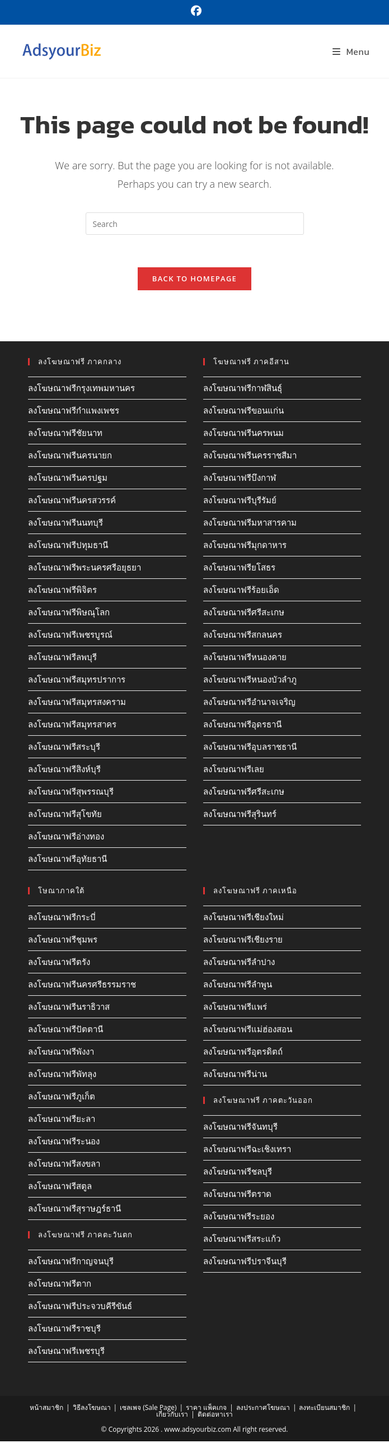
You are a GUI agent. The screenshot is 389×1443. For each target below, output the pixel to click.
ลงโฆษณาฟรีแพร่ (235, 1008)
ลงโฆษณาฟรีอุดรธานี (242, 725)
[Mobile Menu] (351, 51)
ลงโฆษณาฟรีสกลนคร (242, 636)
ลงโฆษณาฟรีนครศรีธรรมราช (82, 985)
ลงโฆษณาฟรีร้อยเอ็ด (241, 591)
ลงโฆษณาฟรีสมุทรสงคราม (77, 703)
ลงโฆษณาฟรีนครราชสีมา (250, 456)
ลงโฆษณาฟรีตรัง (59, 963)
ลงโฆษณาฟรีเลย (233, 770)
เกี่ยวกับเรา (172, 1416)
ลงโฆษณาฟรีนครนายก (70, 456)
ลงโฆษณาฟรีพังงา (61, 1053)
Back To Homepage (194, 280)
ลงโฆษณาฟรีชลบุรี (237, 1172)
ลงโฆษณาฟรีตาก (59, 1285)
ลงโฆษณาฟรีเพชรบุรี (66, 1352)
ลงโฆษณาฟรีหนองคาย (245, 658)
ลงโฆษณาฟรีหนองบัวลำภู (250, 680)
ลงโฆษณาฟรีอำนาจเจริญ (249, 703)
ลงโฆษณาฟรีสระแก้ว (241, 1240)
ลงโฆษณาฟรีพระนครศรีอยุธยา (84, 568)
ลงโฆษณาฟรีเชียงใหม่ (243, 918)
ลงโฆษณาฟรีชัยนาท (65, 434)
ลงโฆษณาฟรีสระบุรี (64, 748)
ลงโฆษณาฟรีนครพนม (243, 434)
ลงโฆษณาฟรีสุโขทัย (65, 815)
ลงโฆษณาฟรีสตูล (60, 1187)
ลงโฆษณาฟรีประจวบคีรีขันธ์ (80, 1307)
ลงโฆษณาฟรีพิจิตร (62, 591)
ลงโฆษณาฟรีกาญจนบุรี (71, 1262)
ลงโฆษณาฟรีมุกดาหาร (245, 546)
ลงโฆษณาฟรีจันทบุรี (240, 1128)
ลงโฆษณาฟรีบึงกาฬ (239, 479)
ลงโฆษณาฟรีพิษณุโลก (69, 613)
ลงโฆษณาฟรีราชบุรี (64, 1329)
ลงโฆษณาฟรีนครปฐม (67, 479)
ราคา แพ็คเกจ (206, 1409)
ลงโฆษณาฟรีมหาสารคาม (250, 524)
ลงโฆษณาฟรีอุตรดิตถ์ (243, 1053)
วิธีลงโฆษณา (92, 1409)
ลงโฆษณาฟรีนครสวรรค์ (72, 501)
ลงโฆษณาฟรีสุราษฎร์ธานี (74, 1209)
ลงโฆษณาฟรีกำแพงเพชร (73, 411)
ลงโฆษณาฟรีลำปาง (239, 963)
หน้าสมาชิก (46, 1409)
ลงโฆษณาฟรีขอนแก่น (243, 411)
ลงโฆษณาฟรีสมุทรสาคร (72, 725)
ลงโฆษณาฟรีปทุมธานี (68, 546)
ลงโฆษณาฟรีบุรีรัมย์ (239, 501)
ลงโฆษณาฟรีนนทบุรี (65, 524)
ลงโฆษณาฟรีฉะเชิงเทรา (247, 1150)
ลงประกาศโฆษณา (263, 1409)
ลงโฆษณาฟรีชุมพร (62, 940)
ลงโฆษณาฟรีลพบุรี (62, 658)
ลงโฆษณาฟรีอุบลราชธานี (250, 748)
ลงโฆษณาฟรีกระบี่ (62, 918)
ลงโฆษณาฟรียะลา (61, 1120)
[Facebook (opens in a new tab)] (194, 11)
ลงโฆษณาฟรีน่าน (235, 1075)
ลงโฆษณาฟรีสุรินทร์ (239, 815)
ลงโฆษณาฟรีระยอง (238, 1217)
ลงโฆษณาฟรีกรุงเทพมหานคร (81, 389)
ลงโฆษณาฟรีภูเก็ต (61, 1097)
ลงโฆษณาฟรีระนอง (64, 1142)
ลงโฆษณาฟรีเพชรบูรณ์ (70, 636)
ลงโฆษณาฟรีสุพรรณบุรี (71, 793)
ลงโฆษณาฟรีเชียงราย (243, 940)
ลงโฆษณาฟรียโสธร (239, 568)
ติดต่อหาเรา (215, 1416)
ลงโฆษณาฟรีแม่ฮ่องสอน (247, 1030)
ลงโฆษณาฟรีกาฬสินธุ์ (242, 389)
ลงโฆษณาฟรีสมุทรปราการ (76, 680)
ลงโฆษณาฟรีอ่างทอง (66, 837)
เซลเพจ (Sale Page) (148, 1409)
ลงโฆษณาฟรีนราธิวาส (69, 1008)
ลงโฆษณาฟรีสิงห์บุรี (64, 770)
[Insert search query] (195, 223)
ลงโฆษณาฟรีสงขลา (64, 1165)
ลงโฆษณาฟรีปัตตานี (65, 1030)
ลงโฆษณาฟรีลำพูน (237, 985)
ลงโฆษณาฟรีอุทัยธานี (67, 860)
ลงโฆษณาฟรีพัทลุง (62, 1075)
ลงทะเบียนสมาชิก (324, 1409)
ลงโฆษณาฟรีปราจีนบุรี (245, 1262)
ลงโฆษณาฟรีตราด (237, 1195)
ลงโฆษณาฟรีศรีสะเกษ (243, 613)
